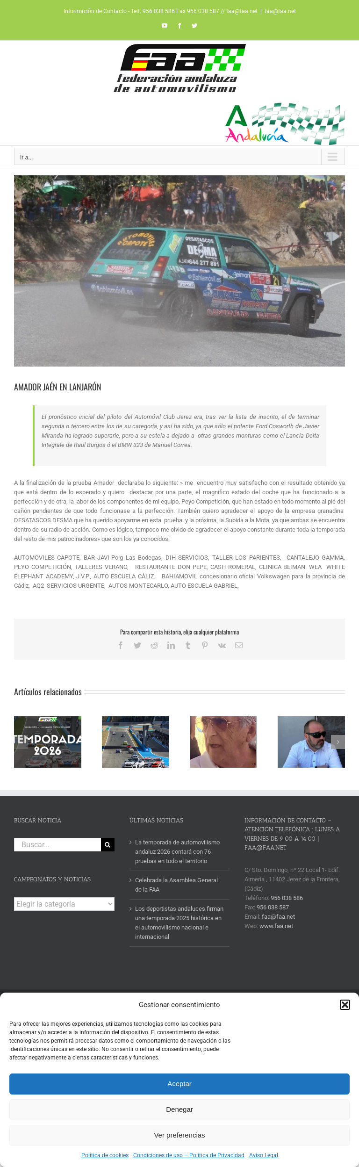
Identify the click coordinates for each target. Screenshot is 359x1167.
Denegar (179, 1109)
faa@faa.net (280, 11)
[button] (345, 1004)
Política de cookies (105, 1155)
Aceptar (179, 1084)
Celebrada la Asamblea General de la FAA (176, 885)
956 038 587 (273, 907)
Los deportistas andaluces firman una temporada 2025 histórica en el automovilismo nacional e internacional (179, 922)
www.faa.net (276, 925)
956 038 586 (287, 897)
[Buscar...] (57, 844)
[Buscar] (108, 844)
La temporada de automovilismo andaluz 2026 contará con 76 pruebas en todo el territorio (177, 851)
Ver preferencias (179, 1135)
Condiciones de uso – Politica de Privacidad (188, 1155)
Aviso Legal (263, 1155)
